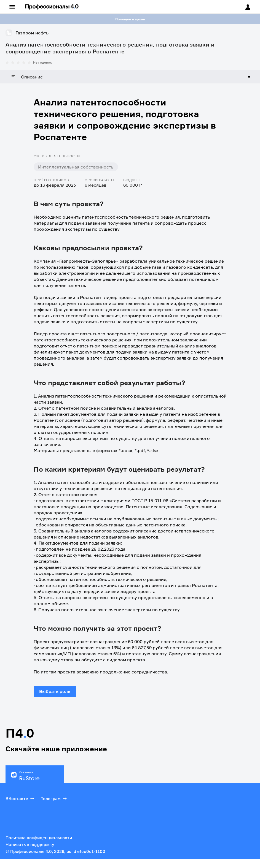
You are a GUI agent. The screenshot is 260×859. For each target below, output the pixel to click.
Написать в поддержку (30, 844)
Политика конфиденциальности (39, 838)
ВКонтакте (20, 798)
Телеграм (54, 798)
